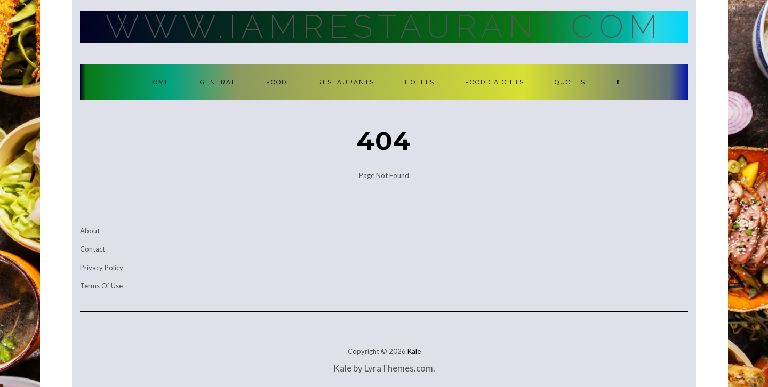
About (90, 231)
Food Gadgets (494, 82)
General (218, 82)
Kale (414, 351)
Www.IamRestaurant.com (384, 26)
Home (158, 82)
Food (276, 82)
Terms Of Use (101, 285)
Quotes (570, 82)
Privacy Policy (101, 267)
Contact (92, 249)
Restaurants (345, 82)
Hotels (420, 82)
